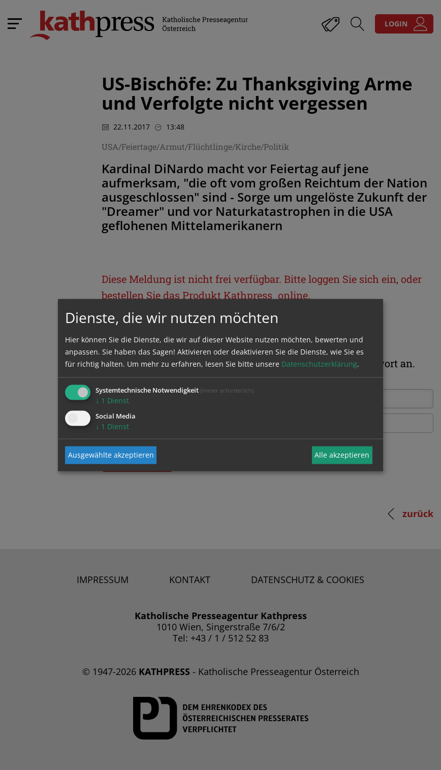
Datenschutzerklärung (319, 363)
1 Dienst (112, 400)
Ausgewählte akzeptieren (111, 455)
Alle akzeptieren (341, 455)
